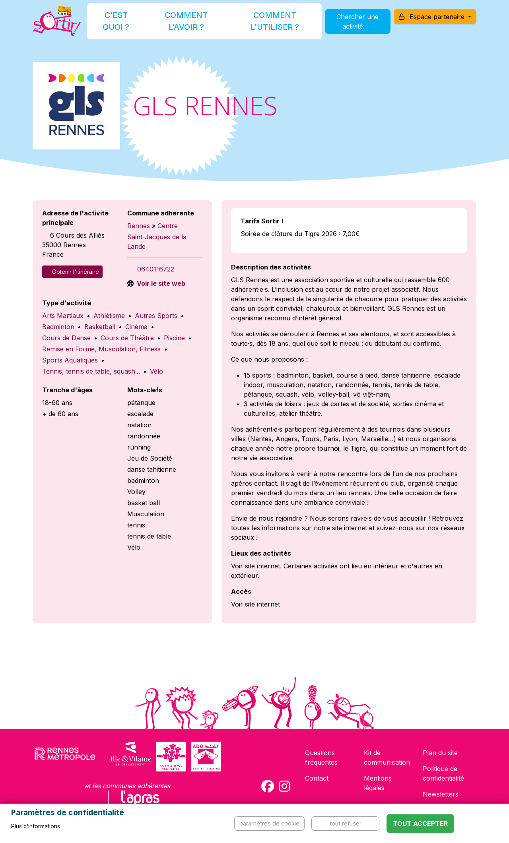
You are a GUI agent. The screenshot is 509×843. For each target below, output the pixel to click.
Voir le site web (160, 283)
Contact (316, 778)
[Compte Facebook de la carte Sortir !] (267, 786)
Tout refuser (345, 823)
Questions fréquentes (321, 757)
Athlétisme (109, 316)
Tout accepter (420, 823)
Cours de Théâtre (127, 338)
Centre (167, 226)
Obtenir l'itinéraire (72, 271)
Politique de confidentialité (443, 773)
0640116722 (155, 269)
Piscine (174, 338)
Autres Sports (156, 316)
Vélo (156, 371)
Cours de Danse (66, 338)
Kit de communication (387, 757)
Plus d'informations (35, 826)
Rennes (138, 226)
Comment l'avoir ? (188, 25)
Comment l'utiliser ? (263, 25)
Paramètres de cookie (269, 823)
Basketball (99, 327)
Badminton (58, 327)
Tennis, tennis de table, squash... (91, 371)
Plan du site (440, 753)
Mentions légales (378, 783)
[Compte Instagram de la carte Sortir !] (284, 786)
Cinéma (136, 327)
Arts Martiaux (63, 316)
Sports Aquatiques (70, 360)
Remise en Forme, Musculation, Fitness (101, 349)
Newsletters (440, 794)
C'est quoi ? (128, 25)
